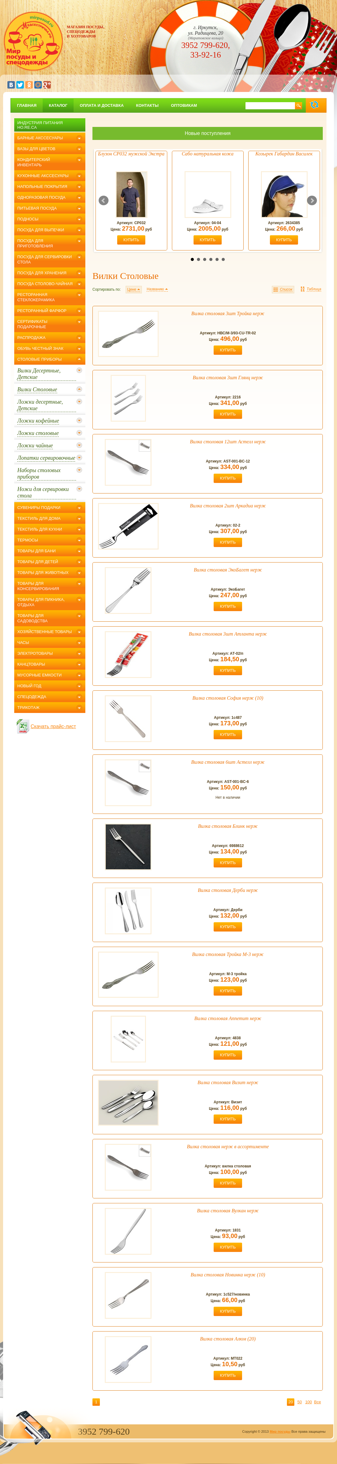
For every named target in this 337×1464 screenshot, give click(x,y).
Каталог (58, 105)
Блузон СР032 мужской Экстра (131, 153)
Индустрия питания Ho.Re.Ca (40, 125)
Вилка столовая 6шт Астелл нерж (228, 762)
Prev (104, 201)
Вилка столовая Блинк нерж (228, 826)
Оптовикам (184, 105)
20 (290, 1402)
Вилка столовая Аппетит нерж (228, 1018)
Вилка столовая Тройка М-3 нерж (227, 954)
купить (131, 239)
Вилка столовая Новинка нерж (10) (227, 1274)
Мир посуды (280, 1431)
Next (312, 201)
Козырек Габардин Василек (284, 153)
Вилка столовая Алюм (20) (228, 1338)
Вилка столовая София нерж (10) (227, 698)
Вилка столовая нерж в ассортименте (228, 1146)
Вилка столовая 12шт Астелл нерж (228, 441)
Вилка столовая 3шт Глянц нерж (228, 377)
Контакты (147, 105)
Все (317, 1402)
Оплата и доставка (102, 105)
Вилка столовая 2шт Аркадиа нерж (228, 505)
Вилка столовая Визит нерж (228, 1082)
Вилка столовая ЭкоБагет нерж (228, 569)
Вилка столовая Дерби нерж (228, 890)
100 (308, 1402)
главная (26, 105)
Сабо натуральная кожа (207, 153)
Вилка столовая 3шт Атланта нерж (228, 633)
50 (299, 1402)
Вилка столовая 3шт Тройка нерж (227, 313)
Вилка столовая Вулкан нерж (227, 1210)
